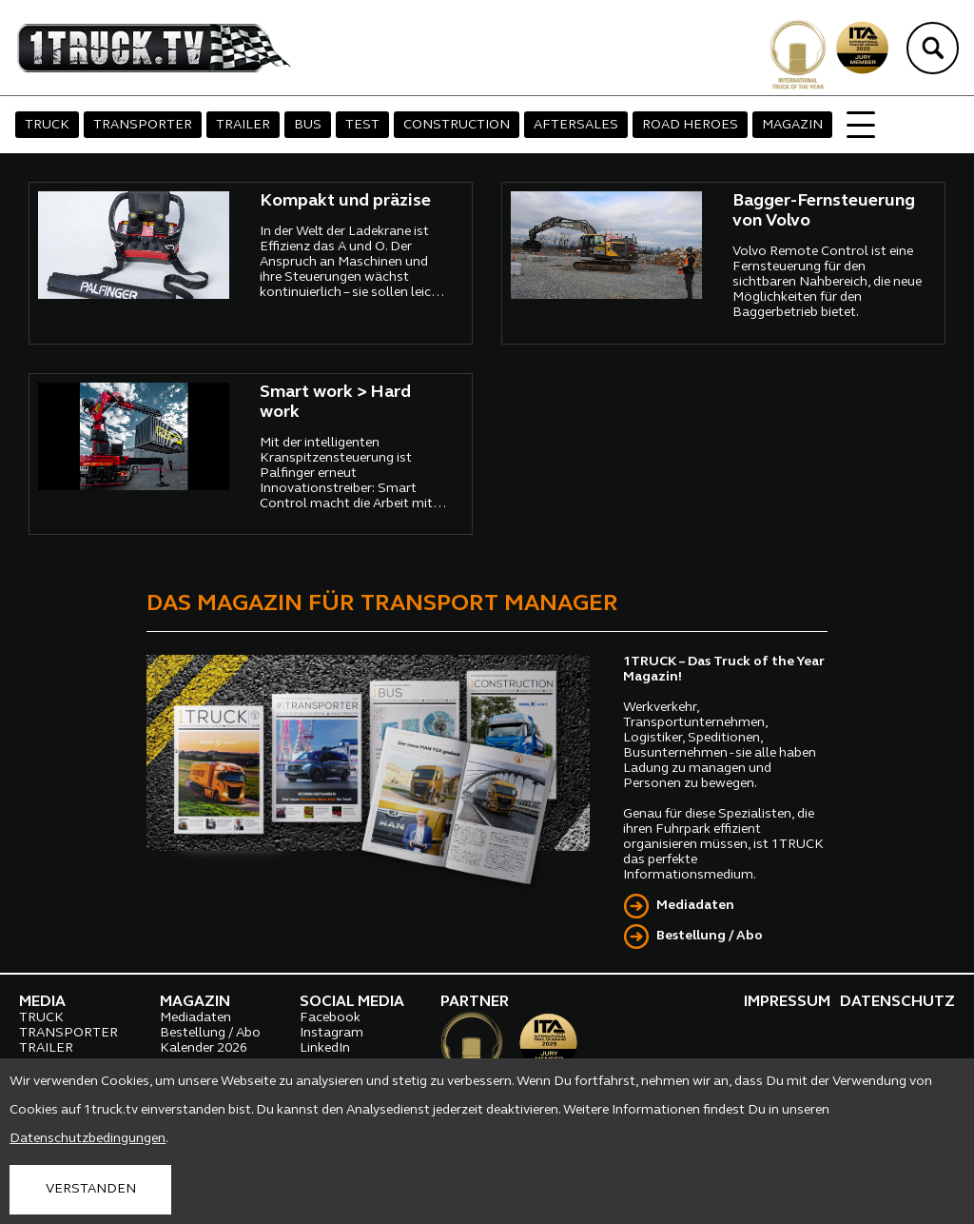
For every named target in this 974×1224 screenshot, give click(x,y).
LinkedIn (325, 1048)
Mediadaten (695, 905)
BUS (307, 125)
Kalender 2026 (203, 1048)
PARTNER (474, 1002)
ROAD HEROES (690, 125)
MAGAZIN (792, 125)
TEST (362, 125)
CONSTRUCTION (456, 125)
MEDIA (42, 1002)
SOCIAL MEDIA (352, 1002)
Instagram (331, 1033)
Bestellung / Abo (709, 936)
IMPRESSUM (787, 1002)
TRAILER (243, 125)
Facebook (330, 1018)
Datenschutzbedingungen (88, 1139)
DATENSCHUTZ (897, 1002)
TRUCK (47, 125)
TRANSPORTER (142, 125)
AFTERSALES (576, 125)
